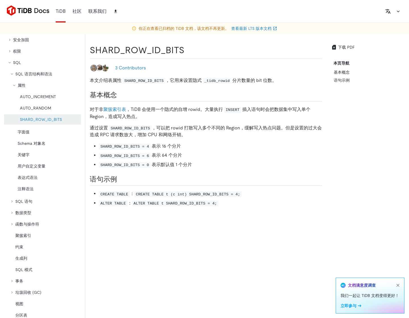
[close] (398, 285)
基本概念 (342, 72)
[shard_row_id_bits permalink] (188, 50)
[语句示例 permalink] (121, 179)
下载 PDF (343, 47)
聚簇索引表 (114, 109)
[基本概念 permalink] (121, 95)
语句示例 (342, 80)
